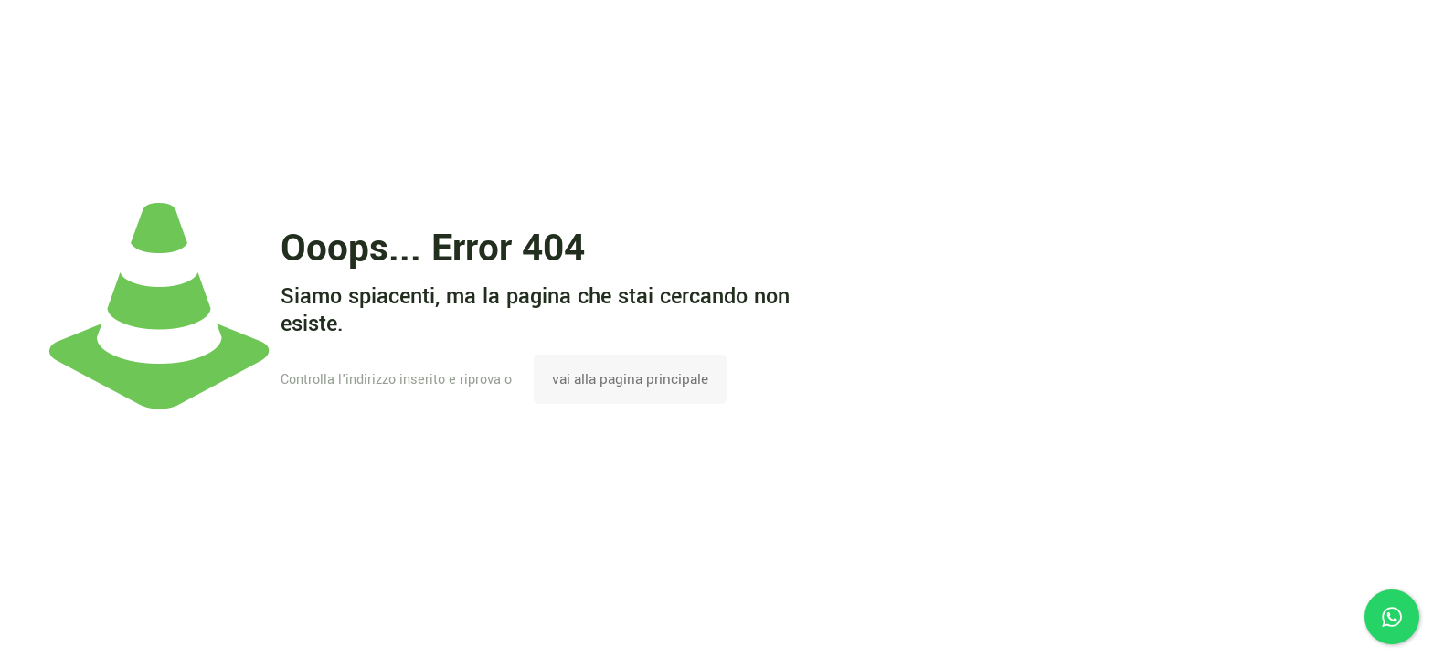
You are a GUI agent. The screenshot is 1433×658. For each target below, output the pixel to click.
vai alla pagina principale (630, 379)
